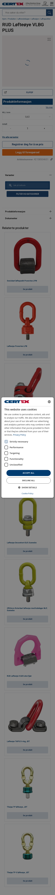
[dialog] (27, 447)
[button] (27, 487)
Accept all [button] (28, 473)
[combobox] (49, 401)
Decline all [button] (28, 480)
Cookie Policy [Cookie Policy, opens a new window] (27, 493)
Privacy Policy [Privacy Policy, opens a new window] (19, 435)
